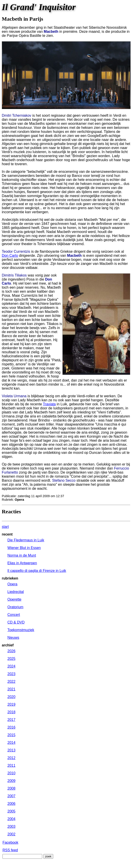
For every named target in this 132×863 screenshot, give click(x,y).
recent (7, 534)
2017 (11, 720)
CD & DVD (15, 622)
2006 (11, 804)
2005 (11, 811)
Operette (14, 599)
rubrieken (10, 578)
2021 (11, 689)
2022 (11, 681)
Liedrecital (15, 592)
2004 (11, 819)
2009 (11, 781)
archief (7, 645)
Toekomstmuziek (20, 630)
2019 (11, 704)
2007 (11, 796)
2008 (11, 788)
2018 (11, 712)
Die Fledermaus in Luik (25, 540)
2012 (11, 758)
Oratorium (15, 607)
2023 (11, 674)
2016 (11, 727)
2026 (11, 651)
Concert (13, 615)
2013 (11, 750)
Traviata (49, 404)
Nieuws (13, 637)
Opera (12, 584)
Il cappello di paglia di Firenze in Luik (36, 571)
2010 (11, 773)
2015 (11, 735)
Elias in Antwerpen (22, 563)
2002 (11, 834)
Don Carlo (10, 255)
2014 (11, 742)
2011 (11, 765)
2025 (11, 659)
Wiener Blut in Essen (24, 548)
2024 (11, 666)
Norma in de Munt (21, 555)
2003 (11, 826)
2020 (11, 697)
